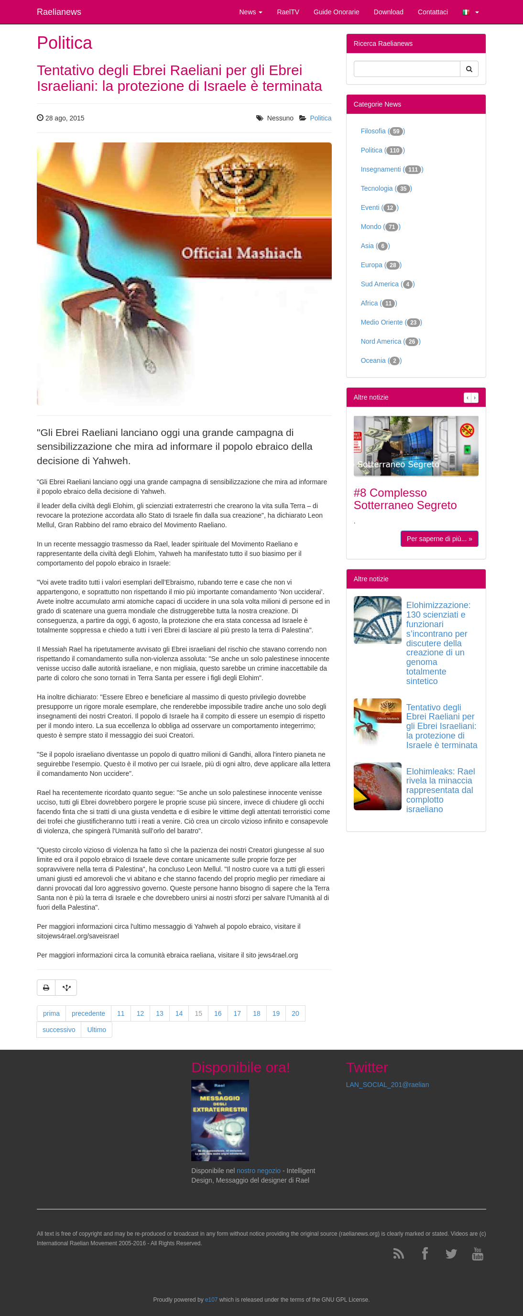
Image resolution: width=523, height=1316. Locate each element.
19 (276, 1013)
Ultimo (96, 1029)
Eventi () (380, 208)
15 (198, 1013)
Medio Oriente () (392, 322)
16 (218, 1013)
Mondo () (381, 227)
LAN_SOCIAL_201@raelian (387, 1084)
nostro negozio (259, 1171)
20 (295, 1013)
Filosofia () (383, 131)
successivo (59, 1029)
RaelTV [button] (288, 12)
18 (257, 1013)
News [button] (250, 12)
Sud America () (388, 284)
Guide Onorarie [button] (337, 12)
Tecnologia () (387, 189)
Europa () (381, 265)
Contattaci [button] (433, 12)
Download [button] (388, 12)
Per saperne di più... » (439, 539)
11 (121, 1013)
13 (159, 1013)
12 (140, 1013)
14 (179, 1013)
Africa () (379, 303)
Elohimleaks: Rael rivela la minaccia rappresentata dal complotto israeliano (440, 790)
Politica (321, 118)
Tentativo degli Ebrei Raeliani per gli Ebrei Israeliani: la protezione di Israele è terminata (442, 726)
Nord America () (391, 341)
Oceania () (381, 361)
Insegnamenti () (392, 169)
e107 (211, 1299)
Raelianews (59, 12)
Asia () (375, 246)
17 (237, 1013)
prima (51, 1013)
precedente (88, 1013)
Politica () (383, 150)
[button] (470, 12)
